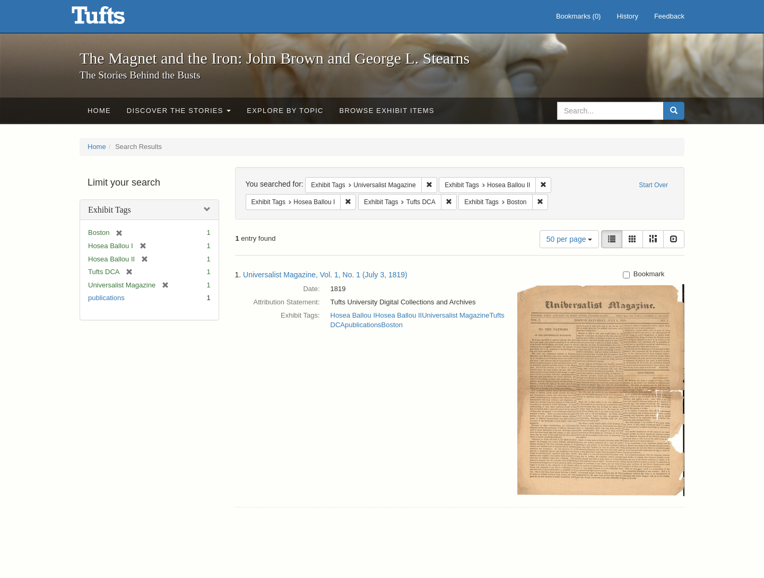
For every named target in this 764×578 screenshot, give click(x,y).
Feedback (669, 16)
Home (99, 111)
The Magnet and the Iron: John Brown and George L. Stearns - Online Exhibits (111, 18)
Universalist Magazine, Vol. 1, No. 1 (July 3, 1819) (325, 274)
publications (106, 298)
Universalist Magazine (455, 315)
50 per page (569, 239)
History (627, 16)
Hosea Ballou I (353, 315)
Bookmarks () (578, 16)
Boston (392, 325)
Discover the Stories (179, 111)
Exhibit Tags (109, 209)
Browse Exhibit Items (387, 111)
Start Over (653, 185)
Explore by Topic (285, 111)
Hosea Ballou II (398, 315)
